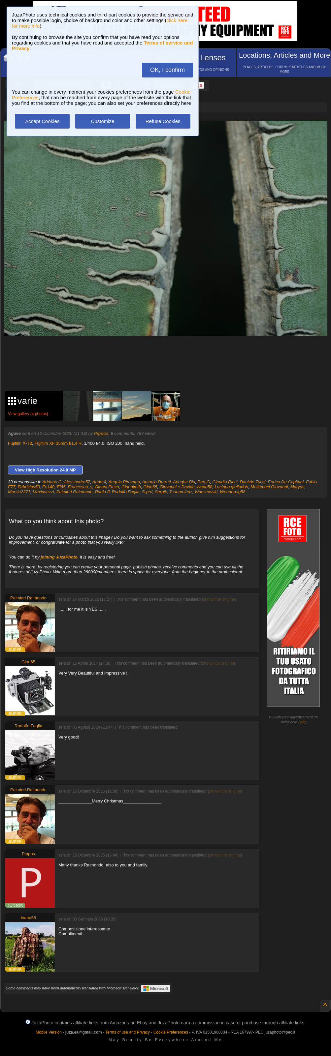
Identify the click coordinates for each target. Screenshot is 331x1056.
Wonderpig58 (232, 491)
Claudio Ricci (224, 481)
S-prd (147, 491)
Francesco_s (80, 486)
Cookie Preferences (170, 1032)
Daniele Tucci (253, 481)
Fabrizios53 (29, 486)
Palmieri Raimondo (74, 491)
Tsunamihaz (180, 491)
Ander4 (99, 481)
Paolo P (102, 491)
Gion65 (150, 486)
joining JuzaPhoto (59, 557)
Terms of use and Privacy (127, 1032)
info (303, 722)
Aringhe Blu (184, 481)
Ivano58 (204, 486)
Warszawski (206, 491)
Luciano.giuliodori (231, 486)
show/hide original (219, 599)
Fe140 (48, 486)
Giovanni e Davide (177, 486)
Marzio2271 (19, 491)
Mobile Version (49, 1032)
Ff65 (61, 486)
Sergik (161, 491)
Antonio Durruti (156, 481)
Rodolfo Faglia (126, 491)
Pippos (101, 433)
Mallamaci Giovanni (269, 486)
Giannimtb (131, 486)
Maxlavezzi (43, 491)
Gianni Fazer (107, 486)
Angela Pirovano (124, 481)
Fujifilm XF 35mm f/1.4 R (58, 443)
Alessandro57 (77, 481)
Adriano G (52, 481)
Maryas (297, 486)
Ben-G (204, 481)
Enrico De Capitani (286, 481)
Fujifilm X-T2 (20, 443)
